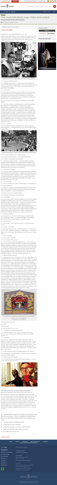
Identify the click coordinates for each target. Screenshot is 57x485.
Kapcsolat (3, 460)
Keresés (47, 30)
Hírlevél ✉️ (4, 447)
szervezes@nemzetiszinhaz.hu (21, 452)
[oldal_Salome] (47, 56)
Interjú (32, 6)
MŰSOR (28, 6)
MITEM (50, 6)
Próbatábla (4, 465)
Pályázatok (4, 458)
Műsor (17, 441)
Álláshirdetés (4, 456)
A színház (45, 441)
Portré (36, 6)
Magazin (15, 1)
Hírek (10, 441)
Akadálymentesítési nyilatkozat (28, 442)
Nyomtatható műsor (6, 452)
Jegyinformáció (35, 441)
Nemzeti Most (6, 1)
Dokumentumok (5, 454)
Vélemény (41, 6)
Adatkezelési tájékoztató (4, 450)
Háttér (46, 6)
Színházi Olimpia (46, 11)
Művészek (25, 441)
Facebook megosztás (5, 437)
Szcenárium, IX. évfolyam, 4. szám (9, 22)
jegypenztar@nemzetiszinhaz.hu (25, 460)
